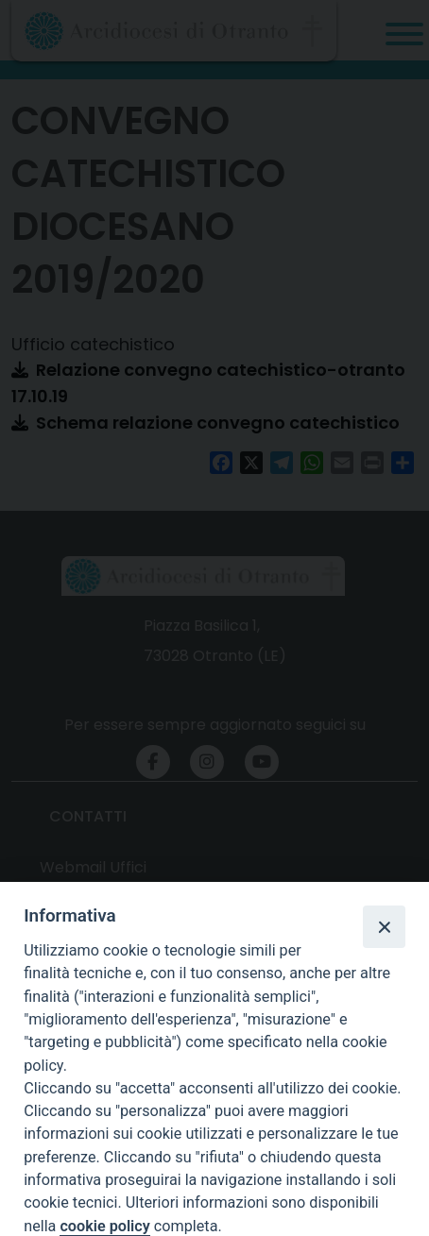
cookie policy (104, 1226)
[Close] (383, 926)
